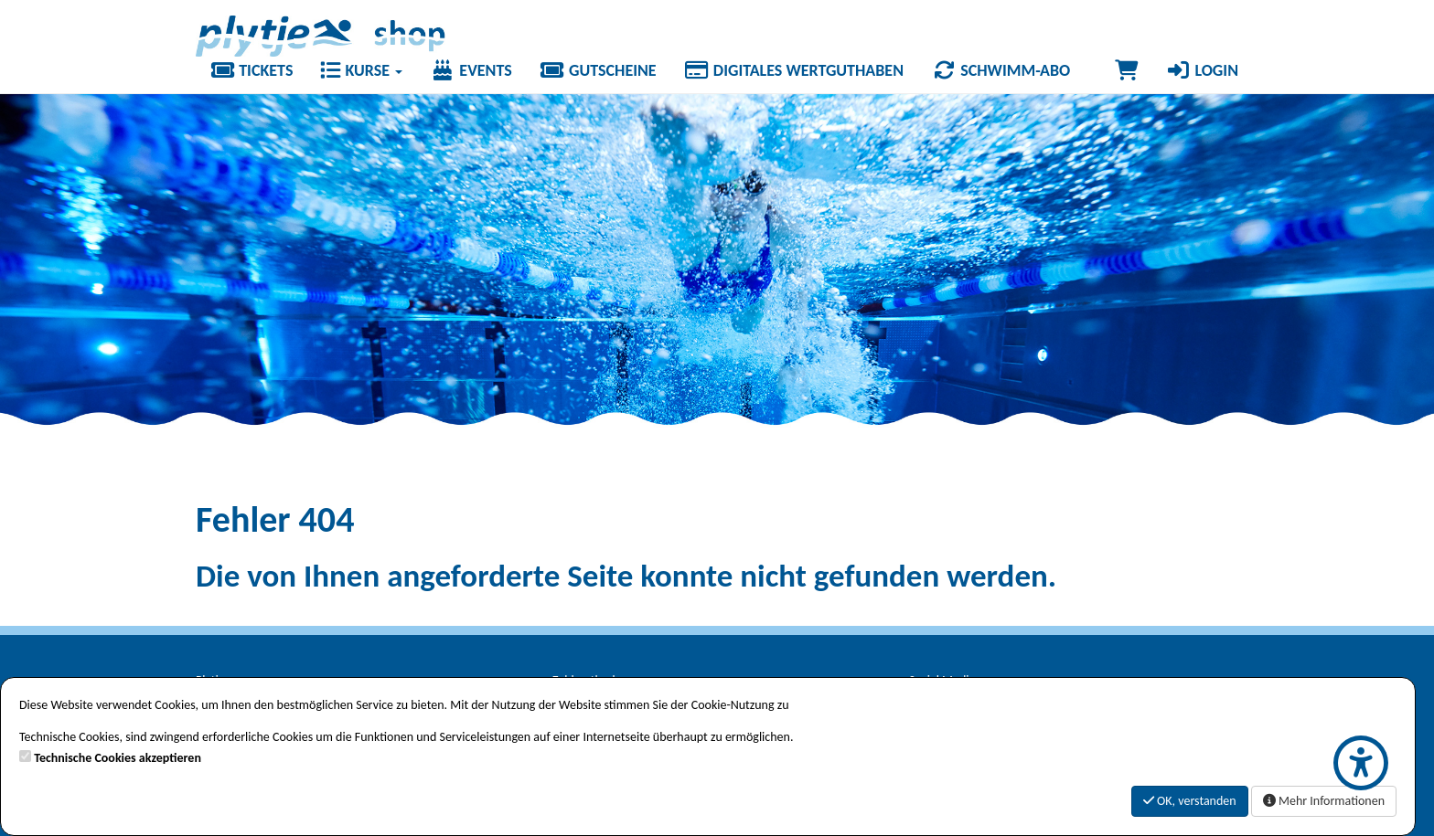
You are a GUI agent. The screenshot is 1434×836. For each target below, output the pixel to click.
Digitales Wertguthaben (794, 70)
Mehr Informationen (1324, 801)
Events (471, 70)
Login (1201, 70)
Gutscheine (598, 70)
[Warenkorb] (1126, 70)
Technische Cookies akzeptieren (117, 758)
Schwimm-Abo (1000, 70)
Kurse (361, 70)
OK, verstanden (1189, 801)
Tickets (251, 70)
